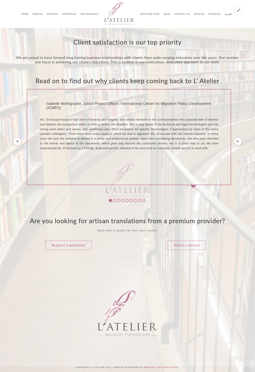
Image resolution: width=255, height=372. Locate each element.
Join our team (150, 14)
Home (25, 14)
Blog (167, 14)
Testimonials (89, 14)
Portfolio (69, 14)
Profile (38, 14)
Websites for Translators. (161, 367)
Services (52, 14)
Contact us (182, 14)
